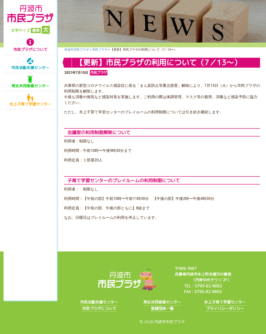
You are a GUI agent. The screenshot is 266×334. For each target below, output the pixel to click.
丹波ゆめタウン (208, 279)
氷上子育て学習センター (30, 104)
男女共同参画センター (30, 85)
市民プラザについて (30, 49)
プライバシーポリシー (225, 308)
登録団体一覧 (162, 308)
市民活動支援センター (30, 67)
